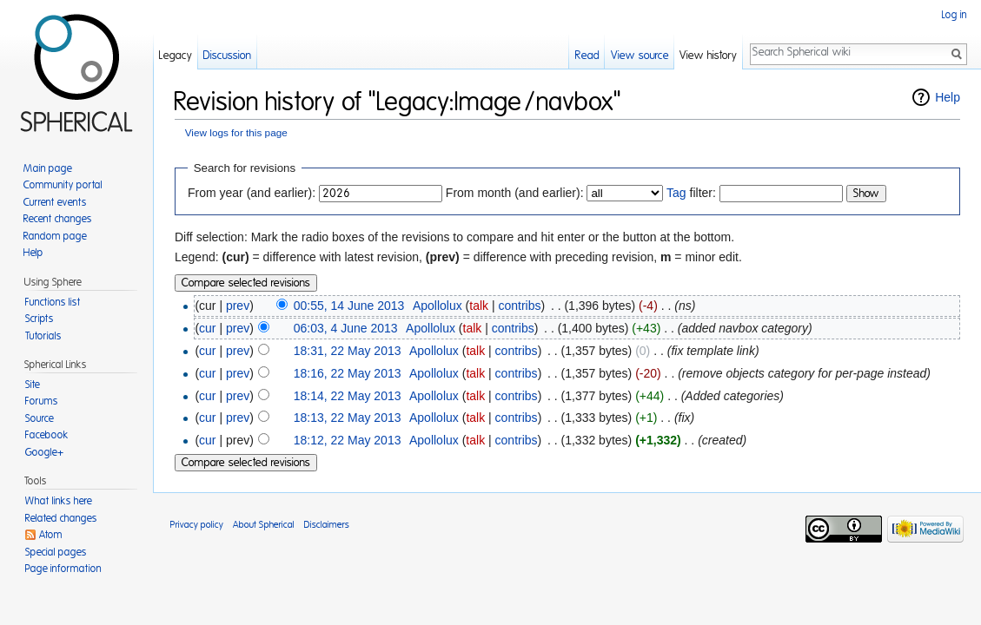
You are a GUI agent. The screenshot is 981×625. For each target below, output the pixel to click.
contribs (519, 305)
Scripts (39, 318)
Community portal (63, 185)
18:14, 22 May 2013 (347, 396)
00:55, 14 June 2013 (349, 305)
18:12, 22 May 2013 (347, 440)
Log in (954, 15)
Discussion (227, 56)
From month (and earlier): (515, 193)
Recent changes (57, 219)
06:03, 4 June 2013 (346, 328)
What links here (58, 501)
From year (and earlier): (251, 193)
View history (708, 56)
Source (39, 418)
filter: (691, 193)
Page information (63, 568)
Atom (51, 535)
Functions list (53, 302)
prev (237, 305)
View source (640, 56)
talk (478, 305)
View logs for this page (236, 132)
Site (32, 384)
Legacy (175, 56)
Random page (55, 236)
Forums (41, 401)
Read (587, 56)
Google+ (44, 452)
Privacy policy (196, 525)
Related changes (61, 518)
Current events (55, 202)
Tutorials (43, 336)
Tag (676, 193)
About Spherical (264, 525)
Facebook (47, 435)
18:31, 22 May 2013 (347, 351)
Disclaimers (326, 525)
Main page (47, 168)
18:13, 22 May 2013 (347, 417)
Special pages (56, 552)
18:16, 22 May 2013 (347, 373)
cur (207, 328)
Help (947, 97)
